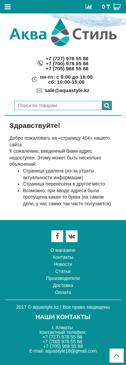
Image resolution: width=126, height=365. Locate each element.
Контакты (63, 257)
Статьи (63, 271)
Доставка (63, 285)
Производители (63, 278)
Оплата (63, 292)
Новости (63, 264)
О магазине (62, 250)
